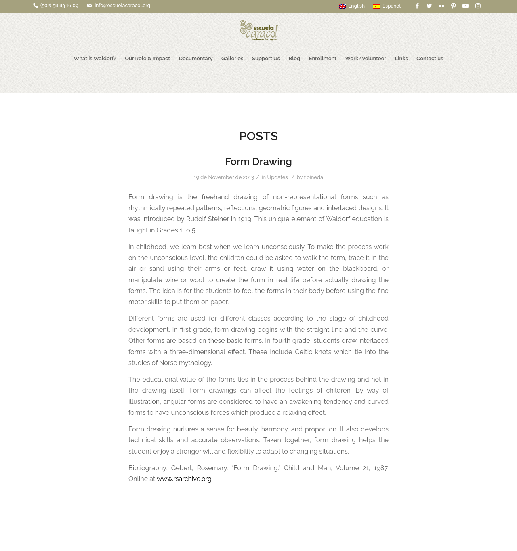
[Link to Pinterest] (453, 6)
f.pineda (314, 177)
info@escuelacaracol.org (122, 5)
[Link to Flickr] (441, 6)
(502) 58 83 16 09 (59, 5)
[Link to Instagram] (478, 6)
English (352, 6)
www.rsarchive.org (184, 479)
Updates (277, 177)
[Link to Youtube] (465, 6)
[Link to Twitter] (429, 6)
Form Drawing (258, 161)
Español (387, 6)
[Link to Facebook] (417, 6)
